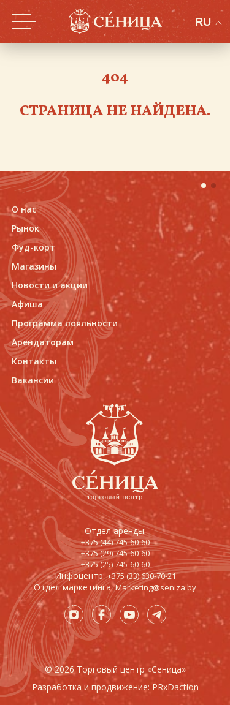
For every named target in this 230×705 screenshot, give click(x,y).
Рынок (25, 228)
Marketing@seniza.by (155, 587)
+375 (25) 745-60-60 (115, 564)
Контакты (34, 361)
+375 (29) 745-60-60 (115, 553)
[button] (203, 185)
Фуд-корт (33, 247)
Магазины (34, 266)
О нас (24, 209)
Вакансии (33, 380)
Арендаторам (43, 342)
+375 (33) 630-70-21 (141, 575)
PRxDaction (175, 687)
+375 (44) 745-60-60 (115, 542)
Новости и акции (50, 285)
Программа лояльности (65, 323)
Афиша (27, 304)
